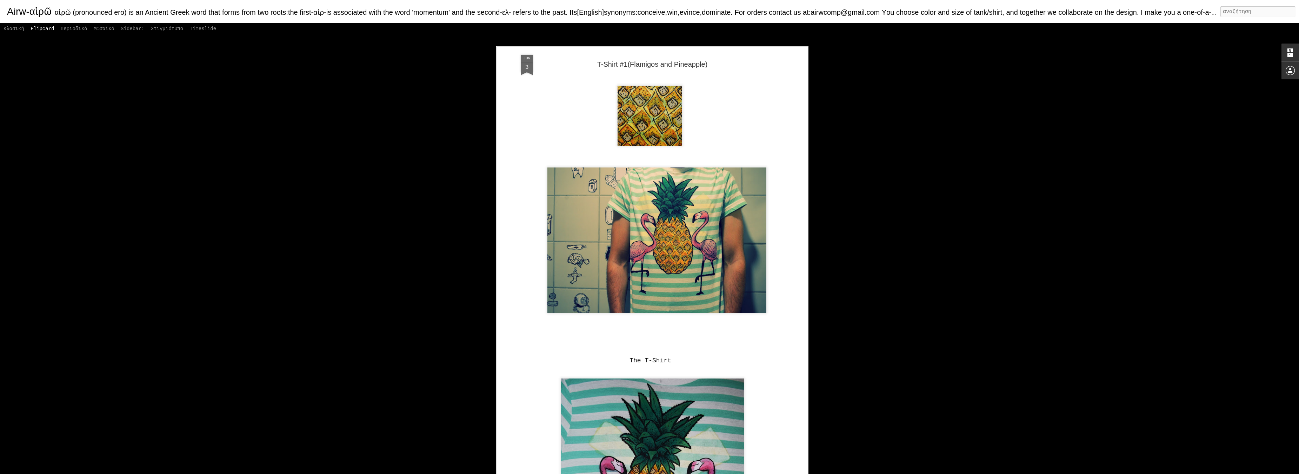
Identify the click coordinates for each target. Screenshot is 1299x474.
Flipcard (42, 29)
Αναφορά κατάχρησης (700, 470)
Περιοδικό (74, 29)
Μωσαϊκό (104, 29)
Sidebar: (132, 29)
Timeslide (203, 29)
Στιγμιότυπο (167, 29)
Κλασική (14, 29)
